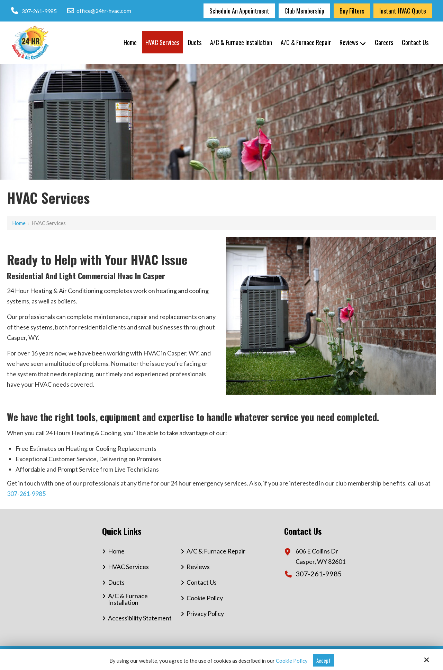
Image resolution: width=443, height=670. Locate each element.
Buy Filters (352, 10)
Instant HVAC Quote (402, 10)
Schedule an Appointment (239, 10)
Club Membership (304, 10)
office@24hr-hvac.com (99, 10)
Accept (323, 660)
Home (19, 223)
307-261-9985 (39, 11)
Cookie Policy (292, 661)
